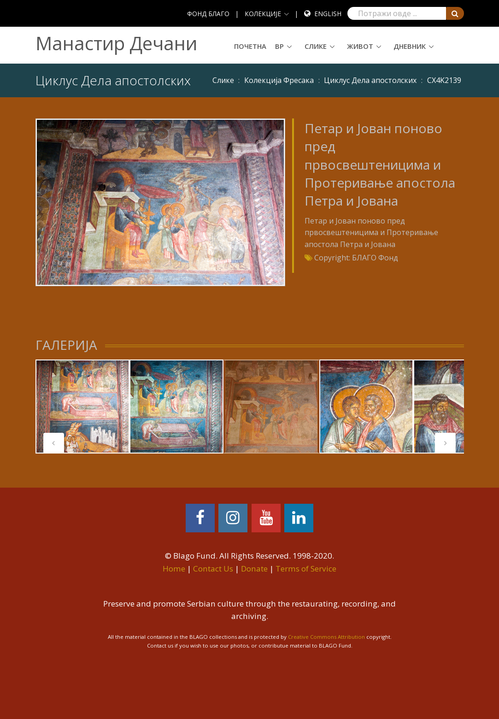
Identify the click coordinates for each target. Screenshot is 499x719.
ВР (279, 46)
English (327, 13)
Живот (360, 46)
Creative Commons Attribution (326, 636)
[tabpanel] (82, 407)
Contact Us (213, 568)
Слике (316, 46)
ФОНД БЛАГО (208, 13)
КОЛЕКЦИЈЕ (263, 13)
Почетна (250, 46)
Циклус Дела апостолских (370, 80)
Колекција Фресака (279, 80)
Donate (254, 568)
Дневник (409, 46)
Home (174, 568)
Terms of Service (306, 568)
